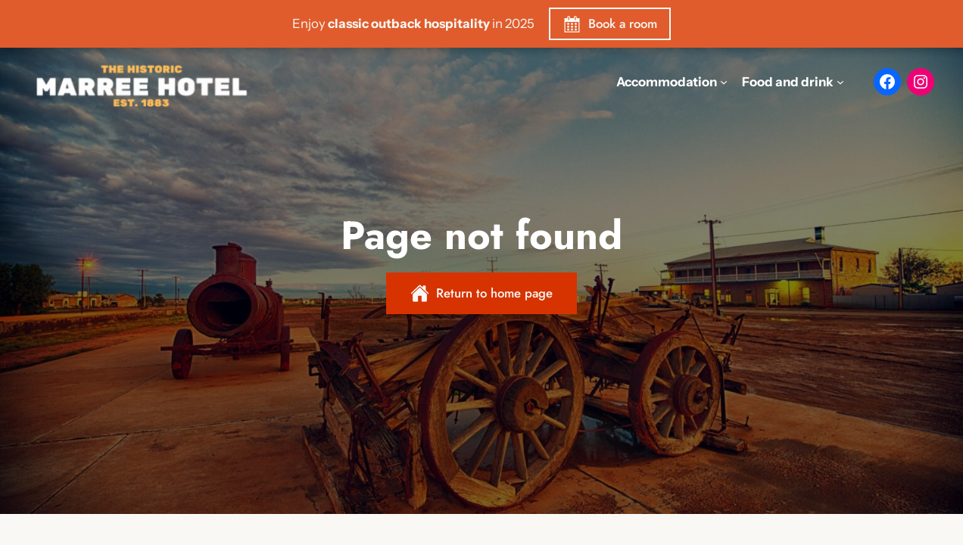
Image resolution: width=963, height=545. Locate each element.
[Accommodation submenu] (724, 82)
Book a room (622, 23)
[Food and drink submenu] (840, 82)
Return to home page (494, 293)
